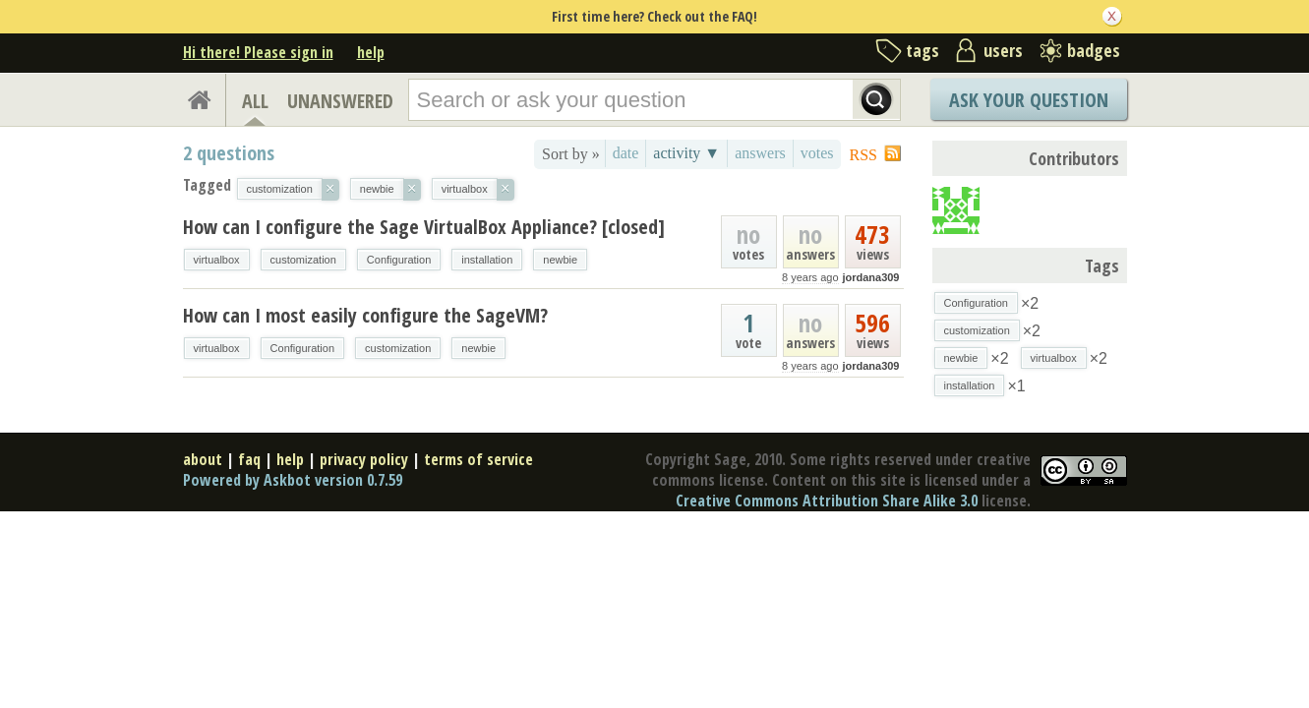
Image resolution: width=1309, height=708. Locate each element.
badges (1093, 50)
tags (922, 50)
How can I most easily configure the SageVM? (365, 315)
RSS (863, 155)
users (1003, 50)
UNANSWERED (340, 101)
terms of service (478, 459)
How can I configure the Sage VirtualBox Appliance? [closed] (424, 226)
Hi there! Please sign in (258, 52)
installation (486, 260)
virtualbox (217, 260)
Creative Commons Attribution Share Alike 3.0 (827, 500)
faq (249, 459)
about (202, 459)
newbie (560, 260)
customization (303, 260)
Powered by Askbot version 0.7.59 (292, 480)
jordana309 (870, 277)
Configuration (399, 260)
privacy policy (364, 459)
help (371, 52)
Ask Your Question (1028, 100)
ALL (255, 101)
